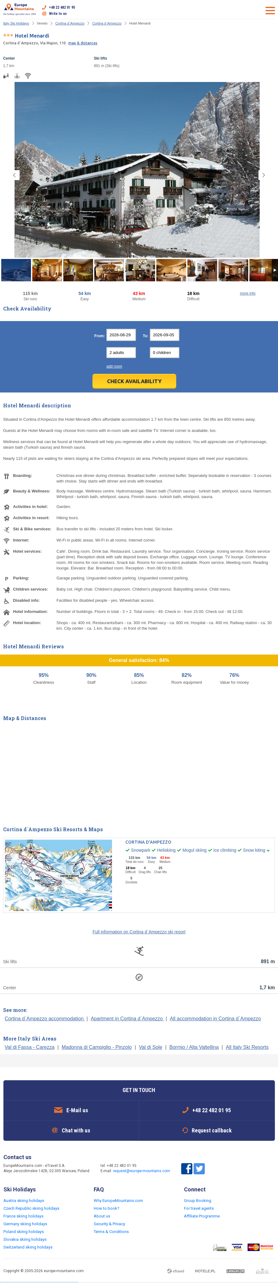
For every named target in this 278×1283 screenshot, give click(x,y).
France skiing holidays (23, 1216)
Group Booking (197, 1200)
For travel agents (199, 1208)
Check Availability (134, 381)
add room (114, 366)
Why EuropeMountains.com (118, 1200)
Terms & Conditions (111, 1231)
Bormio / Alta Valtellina (194, 1047)
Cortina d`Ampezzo (69, 23)
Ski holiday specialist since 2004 (19, 9)
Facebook (186, 1168)
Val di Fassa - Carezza (30, 1047)
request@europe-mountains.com (141, 1171)
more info (247, 293)
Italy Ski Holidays (16, 23)
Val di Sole (150, 1047)
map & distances (82, 43)
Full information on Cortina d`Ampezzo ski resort (139, 931)
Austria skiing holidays (23, 1200)
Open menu (270, 10)
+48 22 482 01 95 (62, 7)
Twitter (199, 1168)
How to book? (106, 1208)
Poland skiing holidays (23, 1231)
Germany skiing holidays (25, 1224)
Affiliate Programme (202, 1216)
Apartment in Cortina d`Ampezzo (127, 1018)
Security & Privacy (109, 1224)
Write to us (58, 13)
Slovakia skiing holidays (25, 1239)
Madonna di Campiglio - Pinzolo (97, 1047)
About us (102, 1216)
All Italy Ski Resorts (247, 1047)
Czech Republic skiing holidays (31, 1208)
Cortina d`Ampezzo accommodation (45, 1018)
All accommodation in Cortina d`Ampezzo (215, 1018)
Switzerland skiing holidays (27, 1247)
